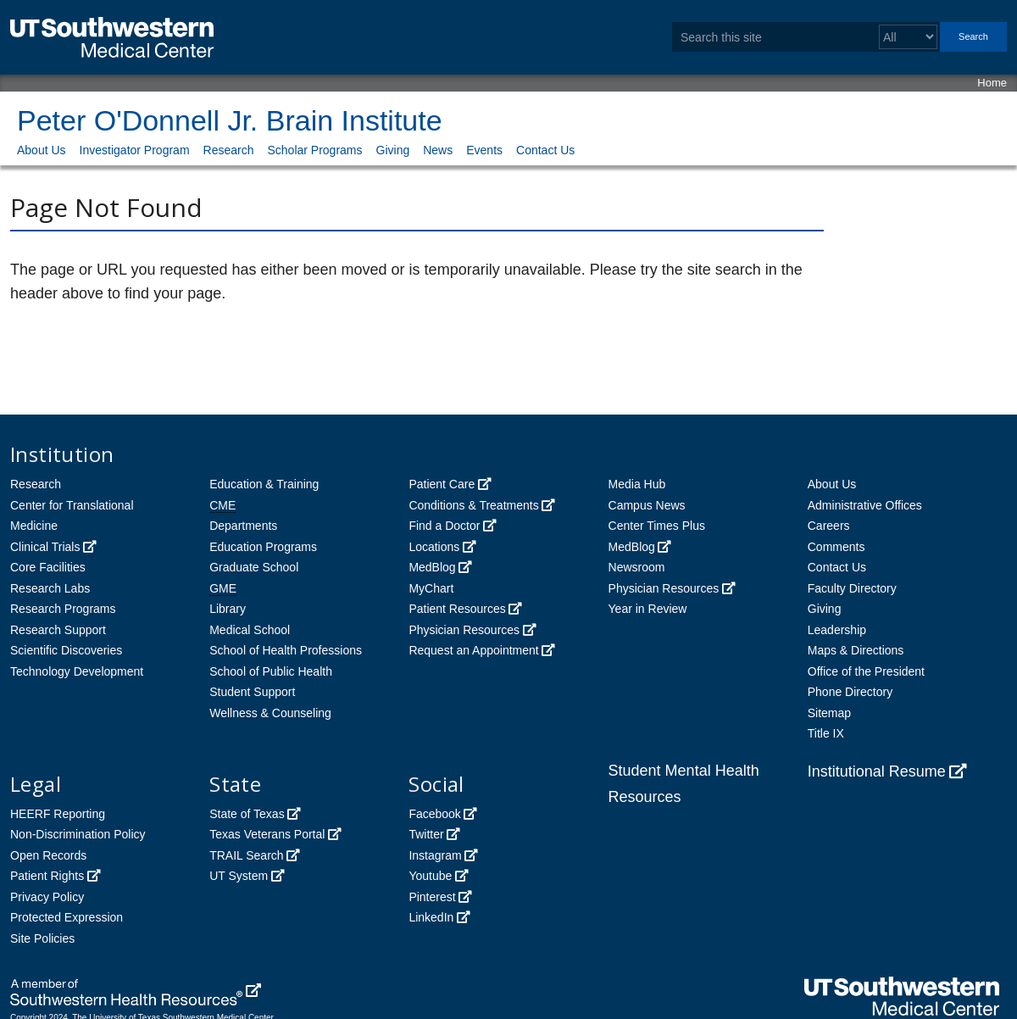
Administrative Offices (865, 505)
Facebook (434, 814)
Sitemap (829, 713)
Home (992, 82)
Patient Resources (456, 608)
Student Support (252, 692)
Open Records (48, 855)
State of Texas (246, 814)
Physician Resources (464, 630)
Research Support (58, 630)
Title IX (826, 733)
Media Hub (637, 484)
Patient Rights (47, 876)
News (438, 150)
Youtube (430, 876)
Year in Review (648, 608)
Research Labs (50, 588)
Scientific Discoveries (66, 650)
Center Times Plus (657, 525)
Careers (829, 525)
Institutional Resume (877, 771)
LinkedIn (430, 917)
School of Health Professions (285, 650)
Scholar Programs (314, 150)
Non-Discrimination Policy (78, 834)
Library (227, 608)
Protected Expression (66, 917)
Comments (836, 547)
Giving (393, 150)
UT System (238, 876)
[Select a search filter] (908, 37)
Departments (243, 525)
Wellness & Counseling (270, 713)
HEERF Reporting (57, 814)
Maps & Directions (856, 650)
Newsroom (637, 567)
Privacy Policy (47, 897)
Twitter (425, 834)
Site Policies (42, 938)
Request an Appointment (473, 650)
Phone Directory (850, 692)
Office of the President (866, 671)
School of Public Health (270, 671)
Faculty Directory (852, 588)
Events (484, 150)
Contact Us (545, 150)
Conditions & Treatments (473, 505)
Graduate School (253, 567)
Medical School (249, 630)
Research (228, 150)
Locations (433, 547)
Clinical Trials (45, 547)
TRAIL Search (246, 855)
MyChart (430, 588)
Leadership (837, 630)
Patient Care (441, 484)
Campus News (647, 505)
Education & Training (264, 484)
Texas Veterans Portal (267, 834)
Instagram (434, 855)
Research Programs (63, 608)
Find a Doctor (444, 525)
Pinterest (431, 897)
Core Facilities (48, 567)
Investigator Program (135, 150)
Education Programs (263, 547)
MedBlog (431, 567)
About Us (41, 150)
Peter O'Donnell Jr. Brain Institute (229, 120)
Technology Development (76, 671)
